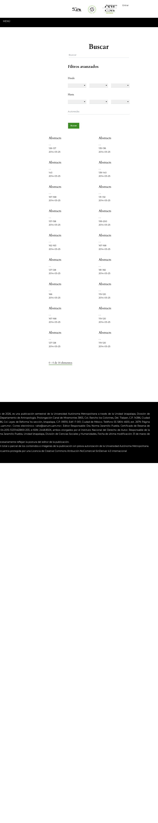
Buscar (74, 126)
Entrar (125, 5)
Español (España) (145, 5)
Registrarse (111, 5)
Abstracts (55, 138)
